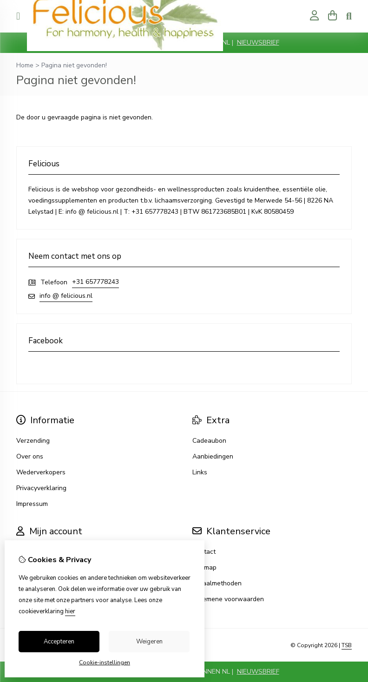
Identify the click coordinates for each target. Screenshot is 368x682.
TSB (347, 645)
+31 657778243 (95, 281)
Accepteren (59, 641)
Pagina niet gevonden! (74, 65)
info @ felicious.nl (65, 295)
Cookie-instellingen (104, 662)
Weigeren (149, 641)
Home (24, 65)
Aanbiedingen (212, 456)
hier (70, 611)
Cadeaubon (209, 440)
